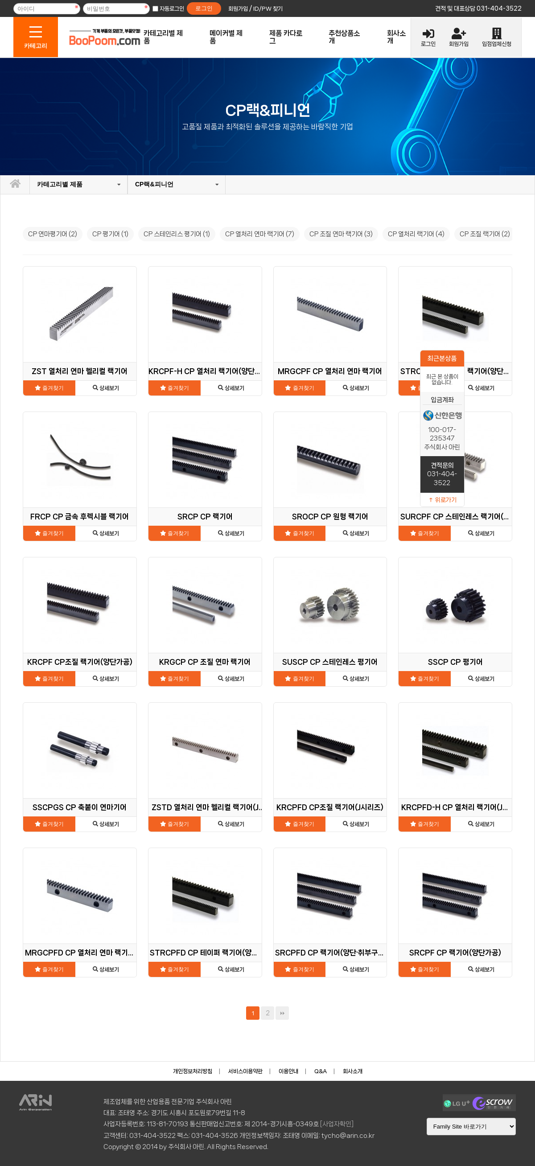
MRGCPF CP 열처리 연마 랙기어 (330, 371)
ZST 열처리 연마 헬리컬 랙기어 (80, 371)
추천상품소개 (344, 37)
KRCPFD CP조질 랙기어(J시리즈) (329, 807)
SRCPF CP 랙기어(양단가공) (455, 952)
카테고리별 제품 (163, 37)
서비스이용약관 (245, 1071)
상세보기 (106, 388)
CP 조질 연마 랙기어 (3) (341, 234)
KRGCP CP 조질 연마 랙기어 (205, 662)
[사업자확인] (337, 1124)
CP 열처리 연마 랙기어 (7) (259, 234)
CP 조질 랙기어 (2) (485, 234)
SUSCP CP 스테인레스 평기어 (330, 662)
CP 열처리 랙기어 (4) (416, 234)
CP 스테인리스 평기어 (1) (177, 234)
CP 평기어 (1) (110, 234)
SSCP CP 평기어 (455, 662)
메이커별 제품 (226, 37)
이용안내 (288, 1071)
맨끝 (282, 1013)
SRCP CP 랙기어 (205, 516)
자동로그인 (172, 9)
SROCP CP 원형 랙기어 (330, 516)
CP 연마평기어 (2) (52, 234)
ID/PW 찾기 (268, 9)
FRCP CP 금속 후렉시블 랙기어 (79, 516)
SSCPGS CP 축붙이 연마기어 (80, 807)
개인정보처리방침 (192, 1071)
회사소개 (396, 37)
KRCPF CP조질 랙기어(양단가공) (79, 662)
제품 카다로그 (285, 37)
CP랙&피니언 (154, 184)
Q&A (320, 1071)
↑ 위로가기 (442, 500)
